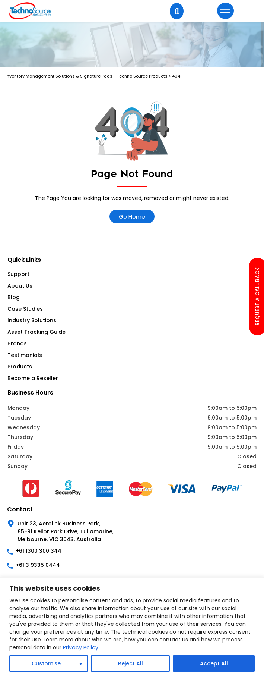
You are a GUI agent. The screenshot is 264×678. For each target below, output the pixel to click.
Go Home (132, 216)
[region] (132, 627)
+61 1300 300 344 (38, 551)
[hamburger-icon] (225, 11)
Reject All (130, 663)
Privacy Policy (80, 647)
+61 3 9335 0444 (38, 565)
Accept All (214, 663)
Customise (46, 663)
